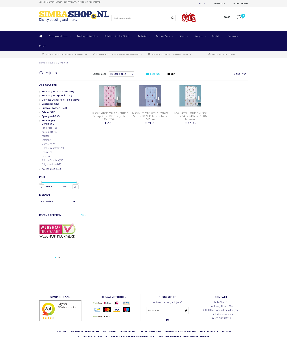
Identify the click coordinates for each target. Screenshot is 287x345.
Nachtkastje (49, 131)
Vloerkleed (48, 144)
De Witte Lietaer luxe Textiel (117, 36)
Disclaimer (109, 331)
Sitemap (226, 331)
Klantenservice (209, 331)
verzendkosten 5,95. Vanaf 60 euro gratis (117, 54)
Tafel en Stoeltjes (52, 160)
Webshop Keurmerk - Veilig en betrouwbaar (184, 336)
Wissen (84, 215)
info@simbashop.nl (223, 314)
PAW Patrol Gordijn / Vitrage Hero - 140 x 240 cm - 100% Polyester (190, 116)
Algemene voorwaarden (84, 331)
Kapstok (45, 136)
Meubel (215, 36)
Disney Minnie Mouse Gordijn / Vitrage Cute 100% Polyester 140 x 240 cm (110, 116)
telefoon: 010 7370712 (221, 54)
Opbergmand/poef (53, 148)
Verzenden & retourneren (180, 331)
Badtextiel (142, 36)
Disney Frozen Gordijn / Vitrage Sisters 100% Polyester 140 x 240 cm (150, 116)
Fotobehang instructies (92, 336)
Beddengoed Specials (86, 36)
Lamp (46, 156)
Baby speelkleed (51, 164)
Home (42, 62)
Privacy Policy (128, 331)
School (182, 36)
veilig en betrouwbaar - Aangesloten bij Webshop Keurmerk (69, 2)
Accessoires (233, 36)
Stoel (46, 140)
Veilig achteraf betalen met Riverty (169, 54)
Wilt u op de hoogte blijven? (167, 302)
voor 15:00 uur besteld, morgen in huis (65, 54)
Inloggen (219, 3)
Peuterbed (49, 127)
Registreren (240, 3)
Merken (42, 46)
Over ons (61, 331)
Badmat (47, 152)
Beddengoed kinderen (58, 36)
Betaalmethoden (151, 331)
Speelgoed (199, 36)
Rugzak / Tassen (163, 36)
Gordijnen (63, 62)
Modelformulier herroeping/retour (133, 336)
